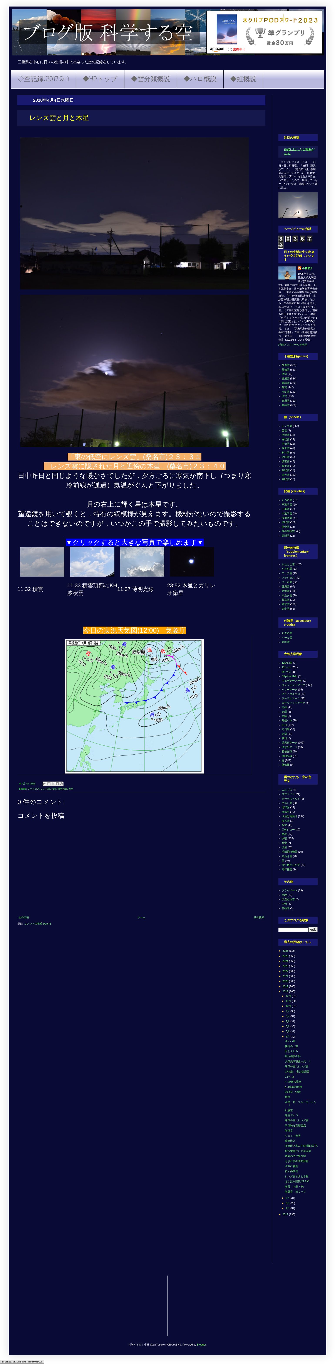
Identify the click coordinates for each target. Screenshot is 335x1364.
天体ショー (288, 829)
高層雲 (286, 400)
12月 (289, 996)
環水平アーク (289, 747)
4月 (288, 1036)
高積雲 (286, 405)
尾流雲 (286, 590)
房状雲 (286, 443)
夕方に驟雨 (291, 1166)
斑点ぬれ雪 (288, 899)
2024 (286, 961)
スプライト (288, 794)
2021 (286, 976)
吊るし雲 (287, 803)
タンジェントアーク (293, 685)
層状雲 (286, 439)
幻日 (284, 725)
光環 (284, 711)
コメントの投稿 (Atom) (37, 923)
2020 (286, 981)
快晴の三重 (291, 1046)
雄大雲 (286, 474)
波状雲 (286, 522)
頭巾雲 (286, 608)
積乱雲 (286, 391)
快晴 (284, 838)
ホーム (141, 917)
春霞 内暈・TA (294, 1186)
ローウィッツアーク (293, 702)
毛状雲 (286, 457)
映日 (284, 738)
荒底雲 (286, 599)
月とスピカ (291, 1051)
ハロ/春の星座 (293, 1081)
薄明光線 (62, 788)
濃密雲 (286, 461)
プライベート (289, 890)
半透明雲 (287, 513)
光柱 (284, 707)
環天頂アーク (289, 742)
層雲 (284, 374)
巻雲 (284, 387)
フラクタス (33, 788)
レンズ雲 (45, 788)
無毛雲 (286, 465)
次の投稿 (23, 917)
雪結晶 (286, 908)
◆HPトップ (100, 79)
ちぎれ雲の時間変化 (296, 1161)
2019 (286, 986)
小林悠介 (307, 268)
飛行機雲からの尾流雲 (298, 1151)
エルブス (287, 789)
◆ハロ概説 (200, 79)
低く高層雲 (291, 1171)
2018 (286, 991)
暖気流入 (290, 1140)
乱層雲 (286, 365)
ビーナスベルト (291, 798)
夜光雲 (286, 820)
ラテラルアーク (291, 698)
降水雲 (286, 604)
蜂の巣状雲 (288, 531)
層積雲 (286, 369)
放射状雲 (287, 517)
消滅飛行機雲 (289, 851)
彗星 (284, 834)
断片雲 (286, 452)
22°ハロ (286, 667)
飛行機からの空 (291, 865)
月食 (284, 842)
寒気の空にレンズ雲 (296, 1066)
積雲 (54, 788)
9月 (288, 1011)
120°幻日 (287, 662)
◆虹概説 (243, 79)
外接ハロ (287, 720)
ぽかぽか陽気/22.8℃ (297, 1181)
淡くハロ (290, 1041)
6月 (288, 1026)
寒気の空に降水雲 (295, 1156)
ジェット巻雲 (293, 1135)
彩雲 (284, 733)
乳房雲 (286, 586)
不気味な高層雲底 (295, 1125)
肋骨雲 (286, 526)
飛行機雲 (287, 869)
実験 (284, 895)
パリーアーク (289, 689)
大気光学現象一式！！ (298, 1061)
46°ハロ (286, 671)
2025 (286, 956)
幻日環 (286, 729)
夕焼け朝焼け (289, 816)
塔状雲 (286, 434)
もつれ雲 (287, 500)
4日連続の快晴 (293, 1086)
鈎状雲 (286, 470)
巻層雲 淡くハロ (295, 1191)
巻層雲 (286, 378)
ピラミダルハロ (291, 693)
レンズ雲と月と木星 (296, 1176)
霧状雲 (286, 479)
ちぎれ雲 (287, 568)
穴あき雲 (287, 595)
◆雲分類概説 (150, 79)
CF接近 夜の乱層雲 (297, 1071)
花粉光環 (287, 751)
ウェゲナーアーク (292, 680)
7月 (288, 1021)
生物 (284, 903)
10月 (289, 1006)
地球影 (286, 807)
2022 (286, 971)
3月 (288, 1197)
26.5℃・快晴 (293, 1091)
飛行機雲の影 (293, 1056)
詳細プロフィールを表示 (292, 344)
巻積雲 (286, 382)
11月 (289, 1001)
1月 (288, 1208)
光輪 (284, 716)
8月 (288, 1016)
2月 (288, 1203)
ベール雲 (287, 582)
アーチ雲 (287, 573)
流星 (284, 847)
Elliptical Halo (289, 676)
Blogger (201, 1344)
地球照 (286, 811)
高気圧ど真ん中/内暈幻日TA (301, 1145)
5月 (288, 1031)
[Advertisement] (298, 111)
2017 (286, 1214)
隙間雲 (286, 535)
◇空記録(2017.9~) (43, 79)
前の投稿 (259, 917)
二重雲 (286, 509)
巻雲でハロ (291, 1115)
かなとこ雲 (288, 564)
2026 (286, 950)
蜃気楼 (286, 764)
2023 (286, 966)
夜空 (71, 788)
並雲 (284, 430)
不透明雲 (287, 504)
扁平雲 (286, 448)
